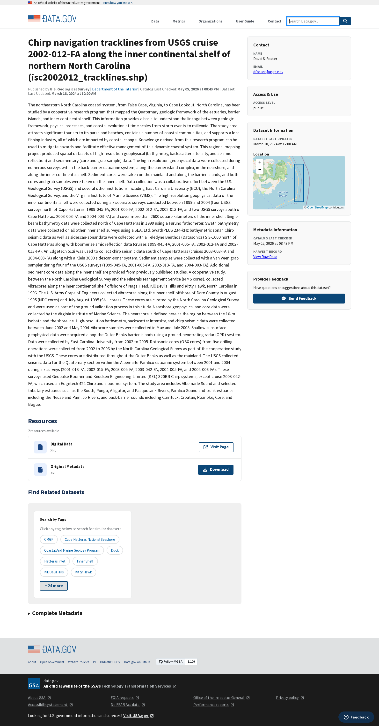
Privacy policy (290, 697)
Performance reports (213, 704)
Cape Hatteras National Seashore (90, 539)
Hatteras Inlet (55, 561)
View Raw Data (265, 256)
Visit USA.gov (138, 715)
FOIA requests (125, 697)
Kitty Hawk (83, 572)
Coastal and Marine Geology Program (72, 550)
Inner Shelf (85, 561)
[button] (259, 162)
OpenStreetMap (317, 207)
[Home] (52, 19)
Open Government (52, 662)
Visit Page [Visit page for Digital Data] (216, 447)
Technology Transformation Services (139, 686)
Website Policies (78, 662)
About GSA (39, 697)
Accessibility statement (50, 704)
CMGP (48, 539)
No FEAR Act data (128, 704)
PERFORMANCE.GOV (106, 662)
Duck (115, 550)
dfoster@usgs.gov (268, 71)
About (32, 662)
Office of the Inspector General (221, 697)
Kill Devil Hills (54, 572)
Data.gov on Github (137, 662)
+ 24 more (54, 585)
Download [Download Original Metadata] (216, 469)
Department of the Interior (115, 89)
